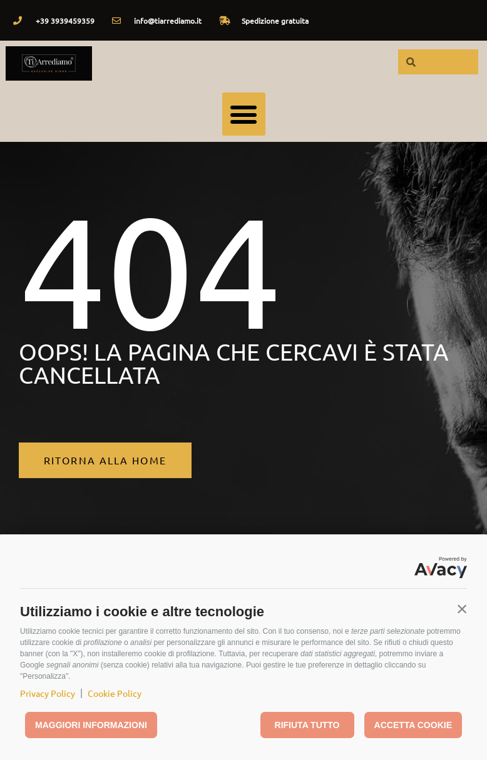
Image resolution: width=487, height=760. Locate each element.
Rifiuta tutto (307, 725)
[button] (462, 609)
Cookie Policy (114, 693)
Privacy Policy (47, 693)
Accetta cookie (413, 725)
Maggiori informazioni (91, 725)
